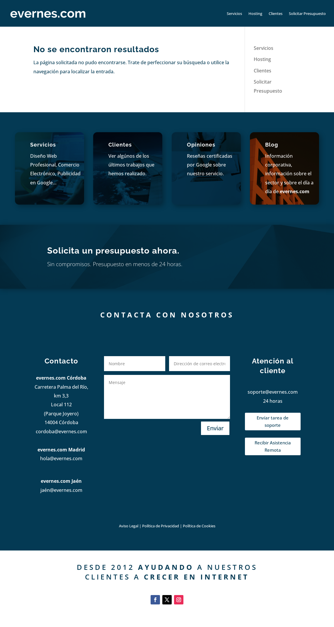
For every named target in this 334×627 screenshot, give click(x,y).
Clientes (275, 13)
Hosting (255, 13)
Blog (271, 145)
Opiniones (201, 145)
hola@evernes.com (61, 458)
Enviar (215, 428)
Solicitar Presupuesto (307, 13)
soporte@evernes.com (273, 392)
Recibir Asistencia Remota (273, 446)
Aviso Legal (128, 526)
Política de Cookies (199, 526)
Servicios (234, 13)
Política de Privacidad (161, 526)
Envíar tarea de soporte (273, 421)
